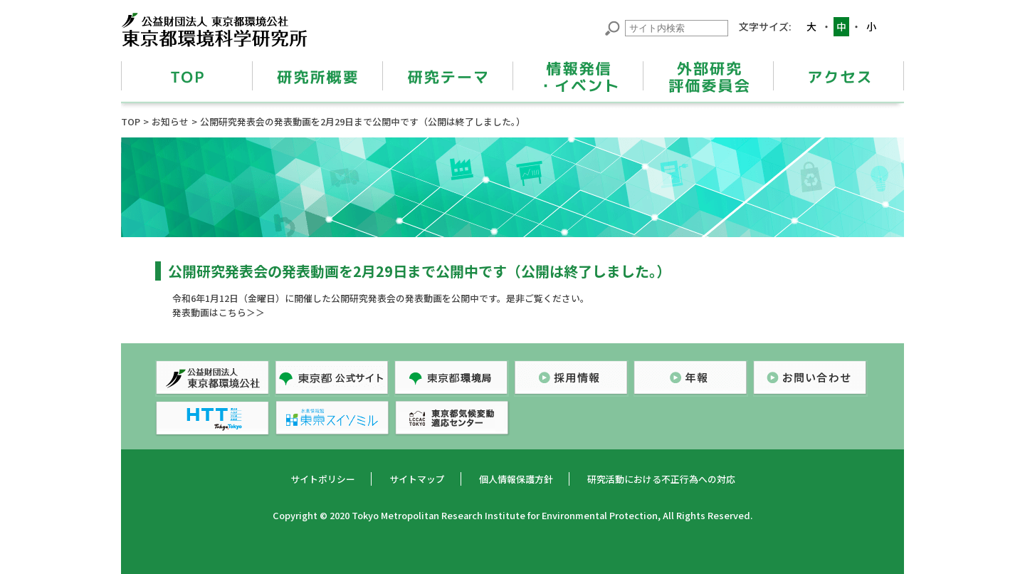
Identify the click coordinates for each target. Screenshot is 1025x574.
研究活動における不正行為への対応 (661, 479)
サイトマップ (417, 479)
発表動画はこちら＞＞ (218, 312)
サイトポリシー (322, 479)
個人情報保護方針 (516, 479)
